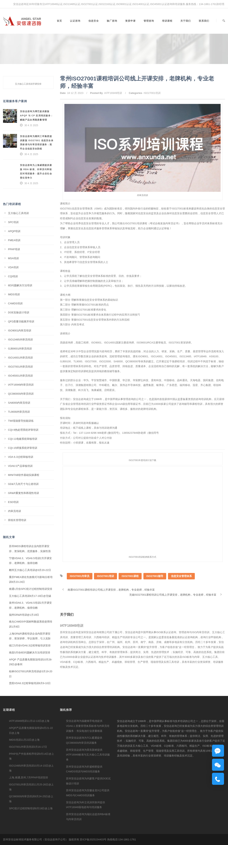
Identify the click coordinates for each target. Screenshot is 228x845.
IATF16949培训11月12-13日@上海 (29, 720)
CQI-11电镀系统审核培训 (22, 438)
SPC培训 (13, 222)
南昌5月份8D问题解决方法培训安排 (29, 652)
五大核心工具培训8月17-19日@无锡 (30, 595)
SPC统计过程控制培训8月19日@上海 (31, 808)
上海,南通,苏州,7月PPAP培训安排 (28, 777)
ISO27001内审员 (79, 585)
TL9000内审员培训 (19, 411)
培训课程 (167, 20)
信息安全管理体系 (181, 585)
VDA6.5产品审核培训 (20, 465)
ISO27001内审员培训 (20, 366)
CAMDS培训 (15, 303)
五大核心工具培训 (18, 213)
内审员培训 (14, 511)
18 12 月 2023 (75, 92)
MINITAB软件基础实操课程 (23, 474)
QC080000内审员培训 (21, 393)
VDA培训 (13, 267)
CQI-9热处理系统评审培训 (23, 429)
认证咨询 (75, 20)
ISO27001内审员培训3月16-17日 (28, 746)
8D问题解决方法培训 (20, 285)
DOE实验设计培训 (18, 312)
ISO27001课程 (130, 585)
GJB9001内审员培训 (20, 348)
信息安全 (93, 20)
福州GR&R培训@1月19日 (24, 614)
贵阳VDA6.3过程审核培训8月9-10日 (30, 683)
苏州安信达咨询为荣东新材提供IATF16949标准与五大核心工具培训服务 (88, 754)
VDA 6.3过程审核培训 (20, 456)
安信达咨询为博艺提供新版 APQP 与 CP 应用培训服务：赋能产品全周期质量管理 (36, 115)
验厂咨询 (112, 20)
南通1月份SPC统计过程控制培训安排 (30, 588)
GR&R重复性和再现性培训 (23, 493)
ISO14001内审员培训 (20, 357)
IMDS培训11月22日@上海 (24, 739)
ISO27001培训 (152, 92)
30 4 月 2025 (31, 125)
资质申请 (130, 20)
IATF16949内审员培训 (21, 384)
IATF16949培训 (113, 92)
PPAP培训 (14, 249)
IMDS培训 (14, 294)
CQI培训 (13, 276)
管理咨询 (149, 20)
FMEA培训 (14, 240)
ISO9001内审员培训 (19, 330)
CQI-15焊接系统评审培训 (22, 447)
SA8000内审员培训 (19, 402)
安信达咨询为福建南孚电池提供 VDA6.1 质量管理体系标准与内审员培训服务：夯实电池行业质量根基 (87, 725)
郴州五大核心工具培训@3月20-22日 (30, 570)
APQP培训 (14, 231)
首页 (59, 20)
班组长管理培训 (17, 520)
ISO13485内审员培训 (20, 339)
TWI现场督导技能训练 (21, 420)
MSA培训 (13, 258)
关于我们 (185, 20)
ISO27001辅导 (154, 585)
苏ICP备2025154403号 (93, 839)
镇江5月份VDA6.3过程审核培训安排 (30, 645)
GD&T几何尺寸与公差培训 (23, 483)
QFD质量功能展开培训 (21, 321)
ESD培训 (13, 502)
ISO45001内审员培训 (20, 375)
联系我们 (204, 20)
